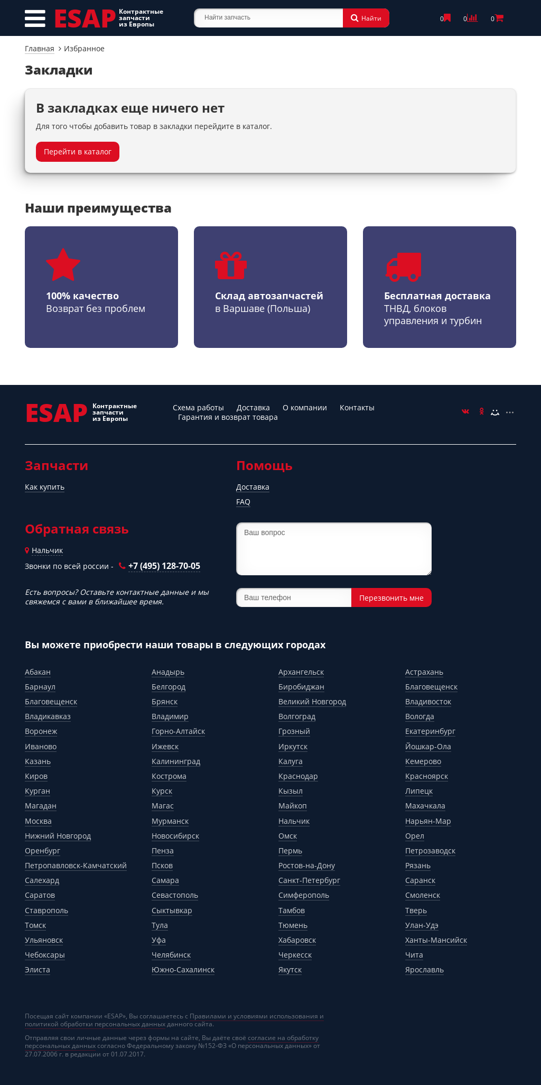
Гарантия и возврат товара (228, 417)
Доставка (253, 407)
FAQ (243, 501)
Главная (39, 48)
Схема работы (198, 407)
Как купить (44, 487)
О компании (305, 407)
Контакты (357, 407)
